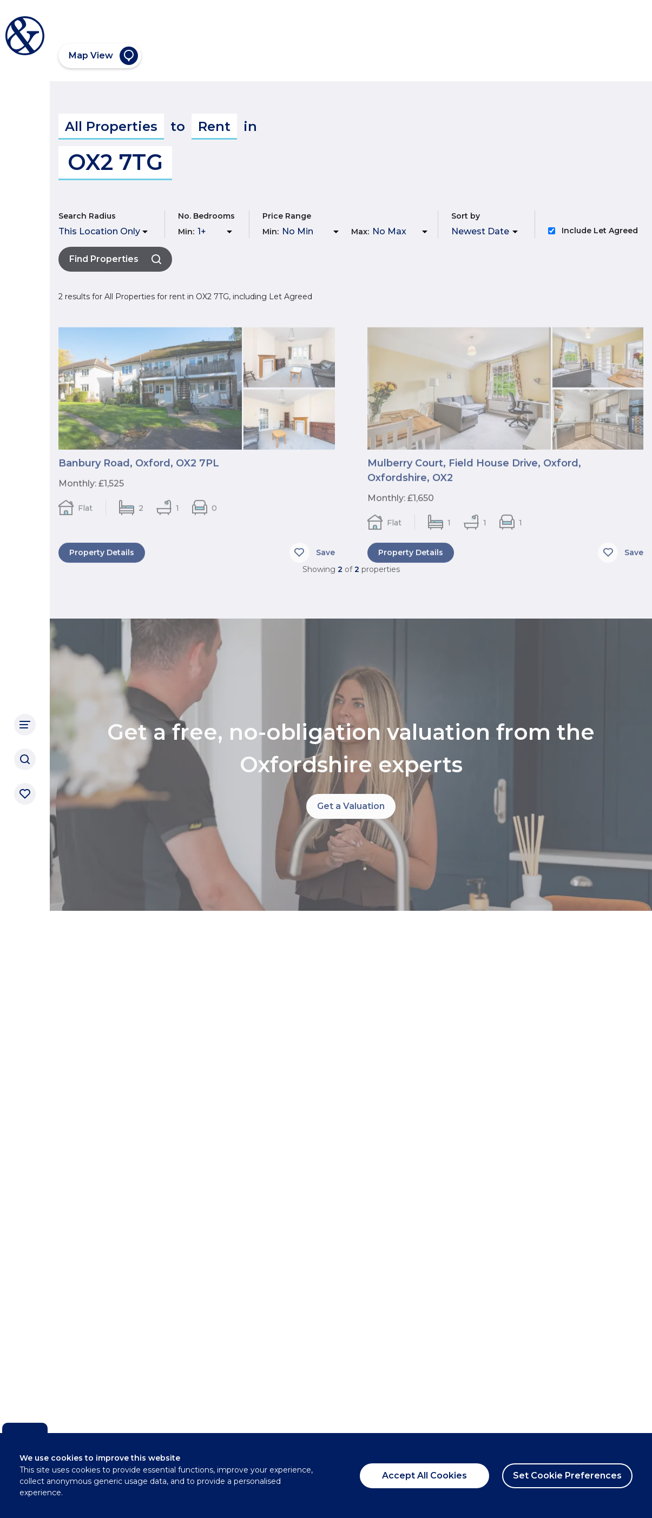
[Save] (312, 560)
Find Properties (115, 259)
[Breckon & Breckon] (24, 35)
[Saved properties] (25, 794)
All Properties (111, 126)
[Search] (25, 759)
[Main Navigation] (25, 724)
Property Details (101, 559)
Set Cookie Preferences (567, 1475)
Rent (214, 126)
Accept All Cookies (424, 1475)
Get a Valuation (351, 806)
